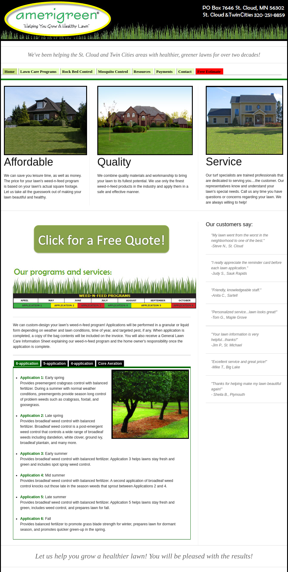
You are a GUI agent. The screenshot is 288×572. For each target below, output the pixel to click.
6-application (27, 363)
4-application (82, 363)
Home (9, 71)
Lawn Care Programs (38, 71)
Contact (185, 71)
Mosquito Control (113, 71)
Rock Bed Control (77, 71)
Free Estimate (209, 71)
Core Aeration (110, 363)
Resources (142, 71)
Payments (164, 71)
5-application (54, 363)
